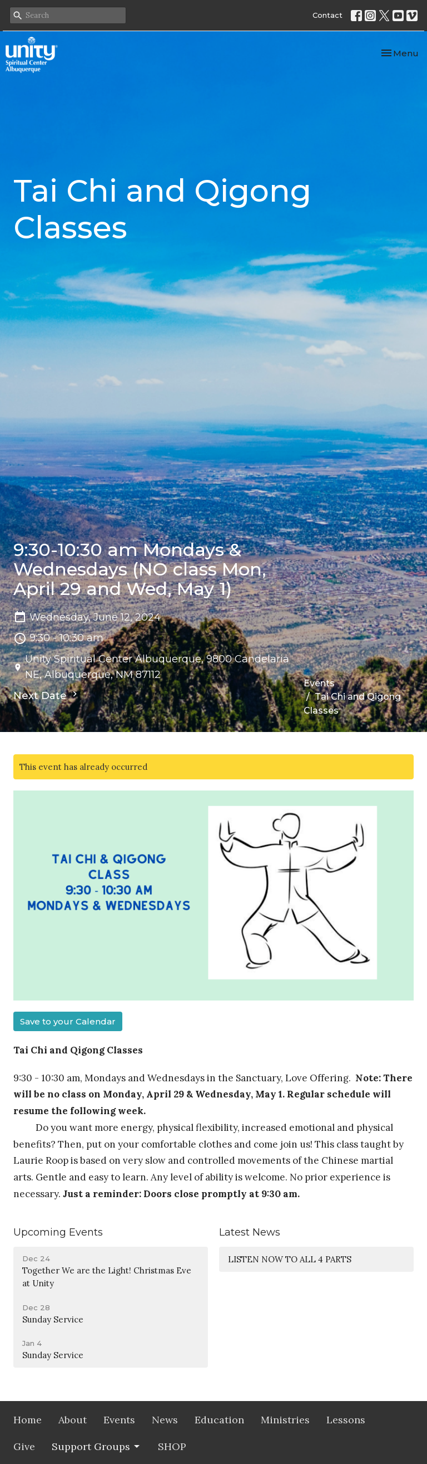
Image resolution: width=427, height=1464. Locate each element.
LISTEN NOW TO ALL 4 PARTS (289, 1259)
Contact (327, 15)
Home (27, 1419)
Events (319, 683)
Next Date (46, 695)
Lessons (345, 1419)
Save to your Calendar (68, 1021)
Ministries (285, 1419)
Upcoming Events (58, 1232)
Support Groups (96, 1446)
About (72, 1419)
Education (219, 1419)
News (165, 1419)
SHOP (172, 1446)
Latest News (249, 1232)
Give (24, 1446)
